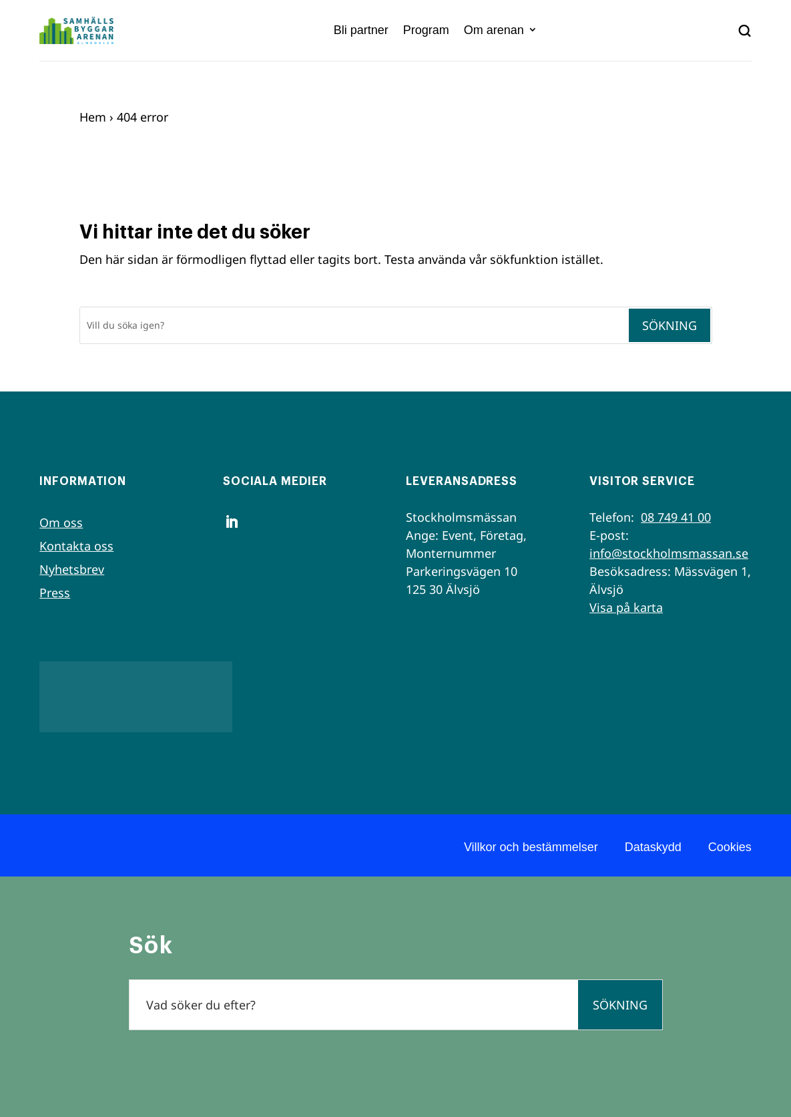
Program (426, 30)
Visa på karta (626, 607)
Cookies (730, 847)
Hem (92, 117)
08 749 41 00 (676, 517)
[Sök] (353, 325)
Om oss (61, 522)
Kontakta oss (76, 546)
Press (54, 593)
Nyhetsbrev (71, 569)
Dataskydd (653, 847)
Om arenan (494, 30)
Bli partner (361, 30)
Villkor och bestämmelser (531, 847)
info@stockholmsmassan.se (668, 553)
